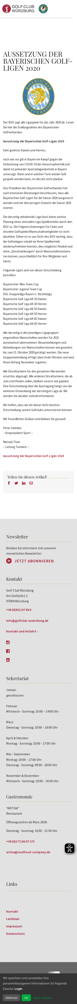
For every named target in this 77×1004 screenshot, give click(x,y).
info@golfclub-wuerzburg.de (27, 620)
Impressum (14, 926)
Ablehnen (12, 997)
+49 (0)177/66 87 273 (20, 841)
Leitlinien (13, 919)
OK (26, 997)
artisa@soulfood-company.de (28, 852)
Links (11, 884)
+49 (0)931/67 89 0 (18, 610)
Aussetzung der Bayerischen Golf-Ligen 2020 (33, 456)
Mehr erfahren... (43, 998)
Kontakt (12, 911)
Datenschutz (15, 933)
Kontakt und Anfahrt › (22, 631)
